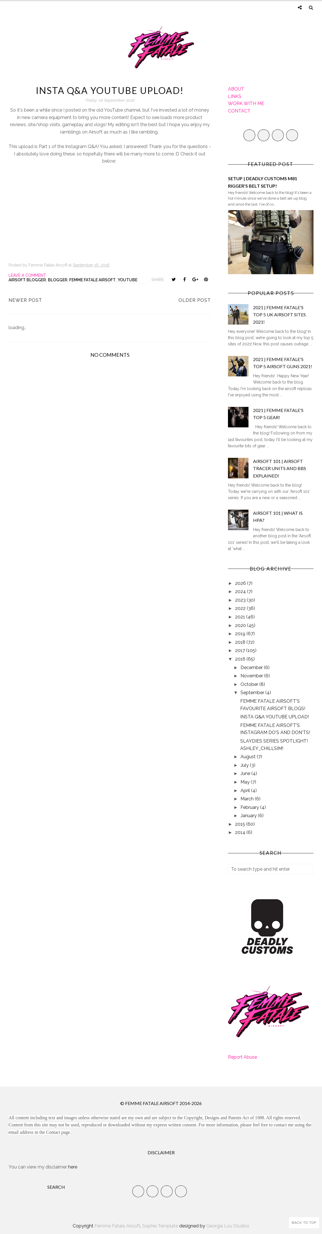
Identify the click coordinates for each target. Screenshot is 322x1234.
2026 (241, 583)
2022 (241, 608)
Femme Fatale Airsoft (92, 280)
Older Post (194, 300)
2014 (240, 832)
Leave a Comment (27, 275)
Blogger (57, 280)
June (246, 773)
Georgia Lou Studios (227, 1226)
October (250, 684)
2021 (240, 617)
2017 (240, 650)
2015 (240, 824)
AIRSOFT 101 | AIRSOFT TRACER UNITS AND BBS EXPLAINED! (279, 468)
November (252, 676)
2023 (241, 600)
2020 (241, 625)
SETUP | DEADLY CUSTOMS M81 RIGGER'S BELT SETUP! (262, 182)
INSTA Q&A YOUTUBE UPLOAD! (274, 717)
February (250, 807)
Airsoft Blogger (27, 280)
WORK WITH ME (246, 103)
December (252, 667)
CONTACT (239, 111)
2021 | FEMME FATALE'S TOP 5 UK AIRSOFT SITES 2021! (279, 315)
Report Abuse (242, 1057)
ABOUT (236, 89)
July (245, 765)
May (246, 782)
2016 (240, 659)
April (246, 790)
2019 (240, 633)
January (249, 815)
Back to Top (304, 1223)
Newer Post (25, 300)
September (253, 692)
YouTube (127, 280)
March (248, 799)
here (72, 1167)
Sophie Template (160, 1226)
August (249, 756)
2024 (241, 591)
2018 (240, 642)
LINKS (234, 96)
